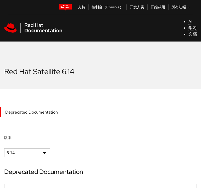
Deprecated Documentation (31, 112)
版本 (8, 137)
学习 (192, 28)
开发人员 (137, 7)
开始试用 (157, 7)
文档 (192, 34)
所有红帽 (181, 7)
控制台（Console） (107, 7)
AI (190, 21)
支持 (81, 7)
